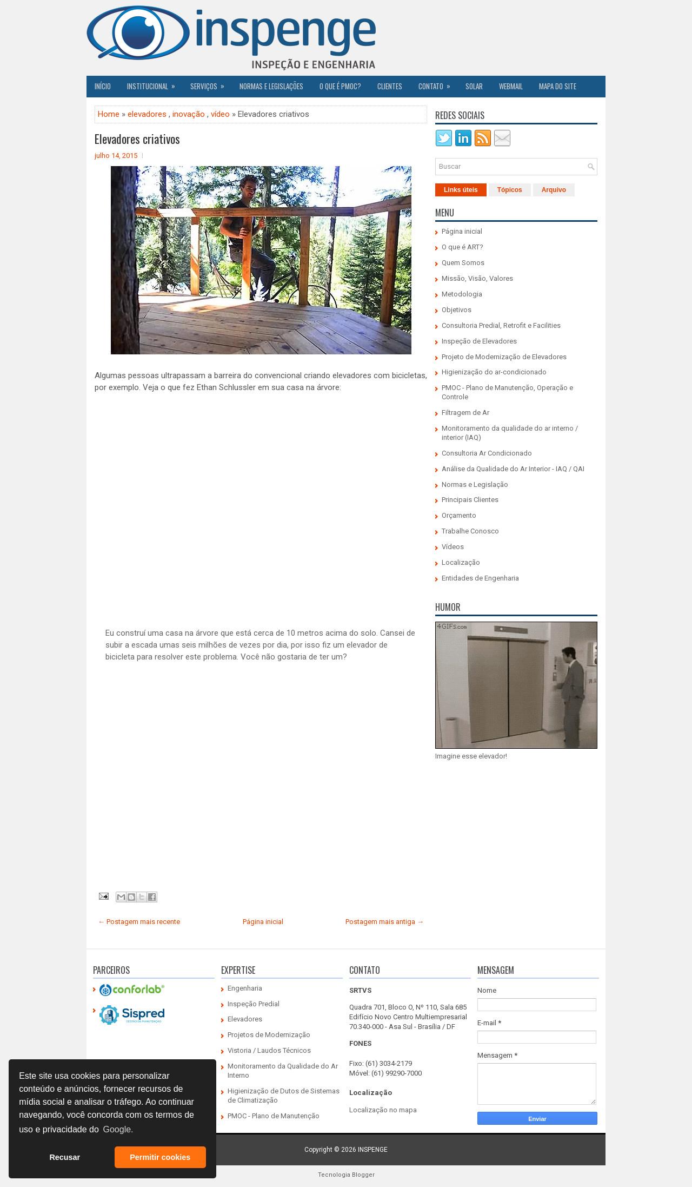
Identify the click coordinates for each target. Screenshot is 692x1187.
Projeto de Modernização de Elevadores (504, 357)
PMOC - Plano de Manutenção (274, 1116)
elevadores (147, 114)
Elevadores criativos (137, 138)
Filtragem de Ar (465, 412)
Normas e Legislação (475, 484)
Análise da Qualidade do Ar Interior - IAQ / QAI (513, 469)
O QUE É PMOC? (340, 86)
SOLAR (474, 86)
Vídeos (453, 547)
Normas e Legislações (271, 86)
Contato (437, 83)
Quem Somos (463, 263)
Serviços (210, 83)
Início (103, 86)
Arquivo (554, 190)
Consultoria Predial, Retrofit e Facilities (501, 325)
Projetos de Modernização (269, 1035)
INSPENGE (373, 1149)
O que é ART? (462, 247)
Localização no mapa (383, 1110)
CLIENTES (389, 86)
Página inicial (263, 922)
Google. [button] (118, 1129)
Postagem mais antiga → (384, 922)
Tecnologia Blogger (346, 1174)
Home (108, 114)
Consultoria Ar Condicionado (487, 453)
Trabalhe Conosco (470, 531)
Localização (461, 562)
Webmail (511, 86)
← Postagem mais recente (139, 922)
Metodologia (462, 294)
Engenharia (245, 988)
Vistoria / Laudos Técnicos (269, 1050)
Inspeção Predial (254, 1004)
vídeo (220, 114)
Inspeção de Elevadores (479, 341)
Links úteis (461, 190)
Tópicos (509, 190)
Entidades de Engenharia (480, 578)
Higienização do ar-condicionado (494, 372)
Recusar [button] (64, 1157)
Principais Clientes (470, 500)
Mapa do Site (557, 86)
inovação (188, 114)
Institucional (154, 83)
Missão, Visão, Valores (477, 278)
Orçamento (459, 515)
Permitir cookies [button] (160, 1157)
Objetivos (456, 310)
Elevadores (245, 1019)
